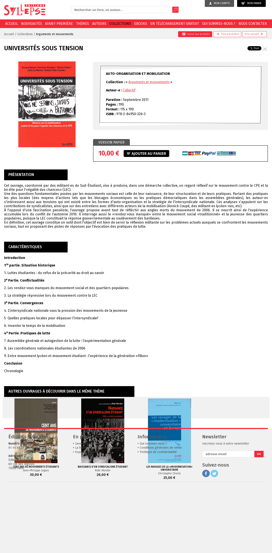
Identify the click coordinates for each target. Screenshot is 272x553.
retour (196, 34)
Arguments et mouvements (54, 34)
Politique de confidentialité (158, 517)
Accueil (11, 24)
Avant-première (59, 24)
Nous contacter (252, 24)
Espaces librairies (87, 517)
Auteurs (99, 24)
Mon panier (251, 3)
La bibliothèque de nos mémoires (98, 512)
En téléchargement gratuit (174, 24)
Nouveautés (31, 24)
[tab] (111, 142)
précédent (228, 34)
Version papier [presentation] (111, 142)
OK (259, 518)
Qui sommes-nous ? (218, 24)
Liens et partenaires (89, 508)
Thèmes (82, 24)
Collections (120, 24)
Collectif (129, 90)
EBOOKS (140, 24)
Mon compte (219, 3)
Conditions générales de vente (161, 512)
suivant (254, 34)
